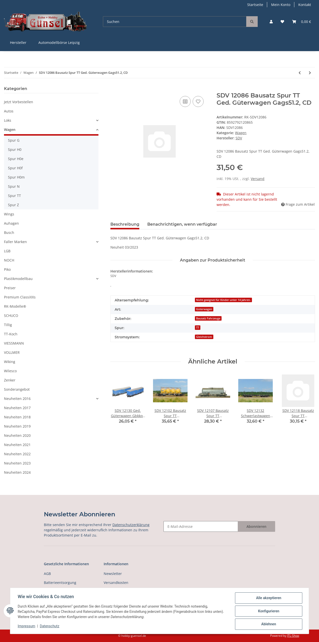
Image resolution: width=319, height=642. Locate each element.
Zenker (9, 380)
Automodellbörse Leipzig (59, 42)
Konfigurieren (268, 611)
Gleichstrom (204, 337)
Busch (9, 232)
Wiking (9, 361)
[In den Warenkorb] (114, 89)
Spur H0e (15, 158)
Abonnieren (256, 526)
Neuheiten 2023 (17, 463)
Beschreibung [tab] (124, 224)
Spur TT (14, 195)
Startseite (255, 4)
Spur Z (13, 204)
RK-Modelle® (15, 306)
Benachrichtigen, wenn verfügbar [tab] (182, 224)
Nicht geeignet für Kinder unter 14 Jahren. (223, 300)
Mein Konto (280, 4)
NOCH (9, 260)
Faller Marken (15, 241)
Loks (7, 120)
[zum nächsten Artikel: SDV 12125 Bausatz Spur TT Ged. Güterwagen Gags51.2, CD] (310, 72)
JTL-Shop (293, 636)
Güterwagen (204, 309)
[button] (271, 21)
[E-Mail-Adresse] (200, 526)
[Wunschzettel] (282, 21)
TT (197, 327)
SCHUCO (11, 315)
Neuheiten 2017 (17, 407)
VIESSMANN (14, 343)
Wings (9, 214)
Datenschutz (50, 627)
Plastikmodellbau (18, 278)
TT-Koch (10, 334)
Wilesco (10, 370)
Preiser (10, 287)
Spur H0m (16, 177)
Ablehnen (268, 624)
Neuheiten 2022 (17, 454)
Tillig (8, 324)
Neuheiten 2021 (17, 444)
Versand (257, 178)
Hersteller (18, 42)
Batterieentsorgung (60, 582)
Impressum (27, 627)
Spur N (14, 186)
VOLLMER (12, 352)
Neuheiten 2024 (17, 472)
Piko (7, 269)
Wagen (240, 132)
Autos (8, 111)
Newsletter (113, 573)
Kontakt (304, 4)
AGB (47, 573)
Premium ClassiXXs (20, 297)
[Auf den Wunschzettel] (198, 101)
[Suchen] (174, 21)
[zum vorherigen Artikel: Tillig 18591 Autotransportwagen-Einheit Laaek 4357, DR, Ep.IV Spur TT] (300, 72)
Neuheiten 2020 (17, 435)
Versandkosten (116, 582)
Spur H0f (15, 168)
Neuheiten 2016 (17, 398)
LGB (7, 251)
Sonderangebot (17, 389)
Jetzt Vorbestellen (18, 101)
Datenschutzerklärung (131, 524)
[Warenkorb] (301, 21)
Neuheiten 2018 (17, 417)
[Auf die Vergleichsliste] (185, 101)
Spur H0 (14, 149)
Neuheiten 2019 (17, 426)
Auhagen (11, 223)
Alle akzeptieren (268, 598)
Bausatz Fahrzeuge (208, 318)
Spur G (13, 140)
